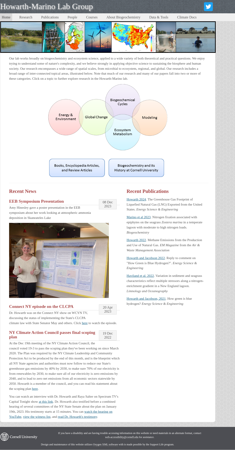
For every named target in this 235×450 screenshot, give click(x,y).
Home (6, 17)
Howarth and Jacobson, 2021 (146, 298)
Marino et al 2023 (139, 217)
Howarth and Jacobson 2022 (146, 258)
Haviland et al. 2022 (140, 276)
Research (25, 17)
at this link (46, 401)
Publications (50, 17)
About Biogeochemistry (123, 17)
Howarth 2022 (136, 240)
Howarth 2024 (136, 199)
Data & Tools (158, 17)
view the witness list (37, 416)
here (85, 323)
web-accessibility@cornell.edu (121, 437)
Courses (92, 17)
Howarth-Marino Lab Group (46, 6)
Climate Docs (187, 17)
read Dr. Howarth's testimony (77, 416)
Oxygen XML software (105, 444)
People (72, 17)
